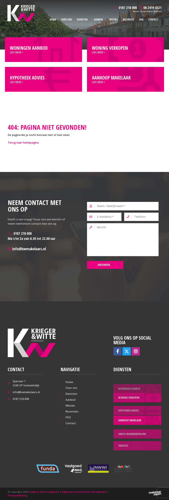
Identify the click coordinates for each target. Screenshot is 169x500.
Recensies (128, 19)
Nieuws (113, 19)
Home (53, 19)
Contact (153, 19)
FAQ (141, 19)
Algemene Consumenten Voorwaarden (84, 491)
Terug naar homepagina (23, 142)
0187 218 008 (31, 236)
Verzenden (104, 265)
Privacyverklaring (17, 495)
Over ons (66, 19)
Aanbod (98, 19)
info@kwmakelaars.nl (27, 248)
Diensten (82, 19)
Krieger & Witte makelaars (44, 491)
